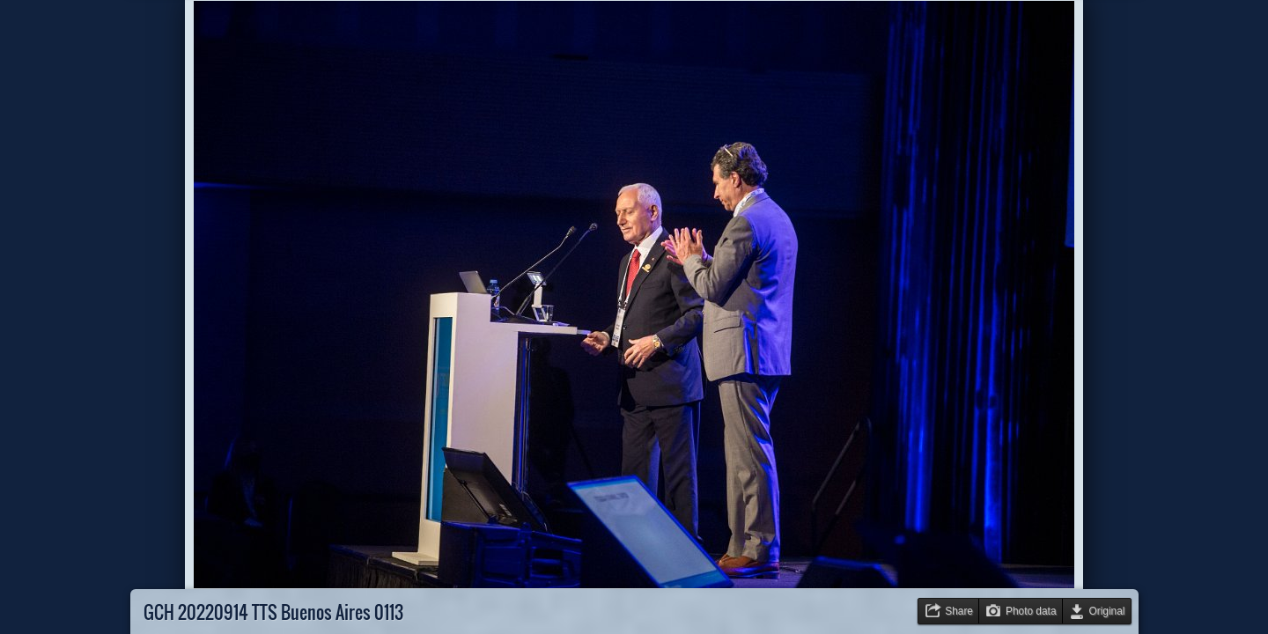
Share (959, 611)
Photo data (1031, 611)
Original (1107, 611)
